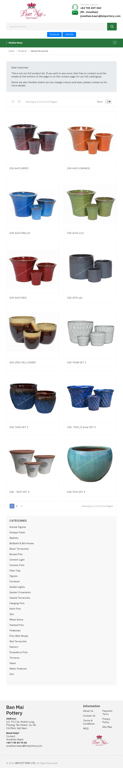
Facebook (54, 34)
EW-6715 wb (74, 297)
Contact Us (89, 715)
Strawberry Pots (18, 652)
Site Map (107, 726)
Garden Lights (17, 586)
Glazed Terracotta (19, 597)
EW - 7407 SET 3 (19, 491)
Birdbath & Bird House (21, 543)
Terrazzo (14, 657)
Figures (13, 576)
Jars (11, 614)
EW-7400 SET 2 (19, 427)
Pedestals (14, 630)
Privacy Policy (106, 720)
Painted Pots (16, 625)
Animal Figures (17, 527)
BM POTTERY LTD (25, 763)
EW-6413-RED (18, 297)
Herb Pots (15, 608)
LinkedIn (69, 34)
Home (11, 51)
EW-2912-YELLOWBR (23, 362)
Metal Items (16, 619)
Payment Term (107, 712)
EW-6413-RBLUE (20, 233)
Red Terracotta (17, 641)
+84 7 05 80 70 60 (16, 742)
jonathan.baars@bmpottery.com (100, 16)
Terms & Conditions (89, 722)
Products (22, 51)
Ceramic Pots (16, 565)
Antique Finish (17, 532)
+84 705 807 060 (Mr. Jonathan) (90, 10)
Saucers (13, 646)
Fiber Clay (14, 570)
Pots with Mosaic (18, 635)
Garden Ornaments (20, 592)
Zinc (11, 674)
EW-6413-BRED (19, 168)
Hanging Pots (17, 603)
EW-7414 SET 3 (76, 491)
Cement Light (17, 559)
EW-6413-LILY (75, 233)
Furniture (14, 581)
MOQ (86, 728)
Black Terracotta (19, 548)
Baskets (13, 537)
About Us (88, 710)
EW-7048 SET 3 (76, 362)
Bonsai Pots (16, 554)
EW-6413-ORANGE (78, 168)
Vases (12, 663)
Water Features (18, 668)
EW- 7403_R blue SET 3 (81, 427)
